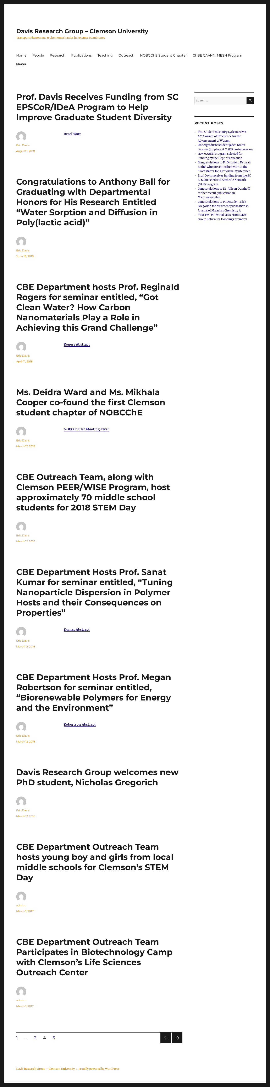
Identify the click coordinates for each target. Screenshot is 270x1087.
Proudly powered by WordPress (99, 1069)
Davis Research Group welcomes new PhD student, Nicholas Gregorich (97, 777)
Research (57, 55)
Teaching (105, 55)
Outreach (126, 55)
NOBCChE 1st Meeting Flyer (86, 429)
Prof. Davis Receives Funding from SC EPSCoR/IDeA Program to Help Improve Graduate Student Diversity (97, 107)
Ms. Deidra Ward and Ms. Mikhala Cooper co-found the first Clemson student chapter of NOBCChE (90, 402)
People (38, 55)
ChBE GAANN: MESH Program (217, 55)
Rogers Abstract (77, 344)
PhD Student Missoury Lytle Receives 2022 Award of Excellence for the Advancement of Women (222, 136)
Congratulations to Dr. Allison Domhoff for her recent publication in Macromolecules (224, 193)
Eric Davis (22, 145)
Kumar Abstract (77, 629)
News (21, 64)
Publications (81, 55)
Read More (72, 134)
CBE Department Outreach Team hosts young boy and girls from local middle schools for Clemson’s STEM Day (94, 862)
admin (20, 905)
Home (21, 55)
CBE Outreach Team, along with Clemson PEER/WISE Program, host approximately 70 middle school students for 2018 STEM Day (93, 492)
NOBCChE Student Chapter (163, 55)
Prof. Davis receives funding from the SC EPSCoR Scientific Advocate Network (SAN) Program (224, 180)
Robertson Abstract (80, 724)
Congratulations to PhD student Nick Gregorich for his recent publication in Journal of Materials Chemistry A (223, 206)
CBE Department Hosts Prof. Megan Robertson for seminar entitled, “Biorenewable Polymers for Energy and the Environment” (93, 692)
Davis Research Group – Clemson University (82, 31)
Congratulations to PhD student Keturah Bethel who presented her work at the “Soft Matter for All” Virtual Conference (224, 167)
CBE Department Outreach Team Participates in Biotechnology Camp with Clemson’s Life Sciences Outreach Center (94, 957)
